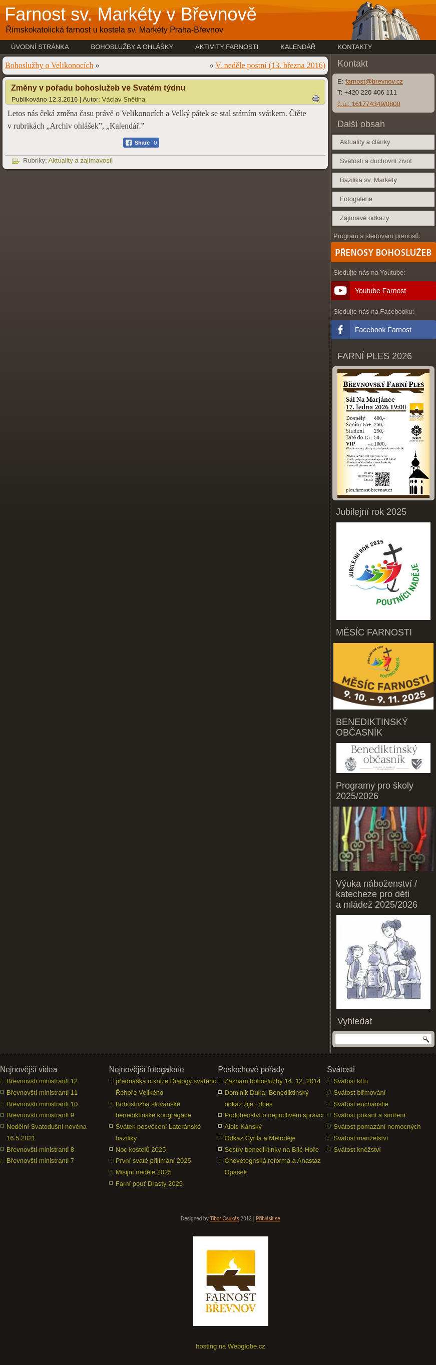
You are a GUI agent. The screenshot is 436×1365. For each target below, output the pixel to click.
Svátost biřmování (359, 1092)
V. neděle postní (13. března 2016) (270, 65)
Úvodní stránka (40, 47)
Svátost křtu (350, 1081)
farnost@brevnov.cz (374, 81)
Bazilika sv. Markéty (368, 180)
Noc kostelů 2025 (141, 1149)
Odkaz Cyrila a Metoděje (260, 1138)
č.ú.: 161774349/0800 (368, 104)
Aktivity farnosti (226, 47)
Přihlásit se (268, 1218)
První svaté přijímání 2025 (153, 1160)
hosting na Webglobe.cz (230, 1346)
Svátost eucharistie (360, 1104)
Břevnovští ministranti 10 (42, 1104)
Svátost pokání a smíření (369, 1115)
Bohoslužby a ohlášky (132, 47)
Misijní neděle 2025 (144, 1172)
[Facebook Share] (141, 143)
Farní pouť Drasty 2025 (149, 1183)
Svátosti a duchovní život (376, 161)
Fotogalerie (356, 199)
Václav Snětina (124, 99)
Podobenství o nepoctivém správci (274, 1115)
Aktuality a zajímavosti (81, 160)
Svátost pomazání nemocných (376, 1126)
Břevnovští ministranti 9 (40, 1115)
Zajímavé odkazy (364, 218)
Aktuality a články (365, 142)
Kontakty (354, 47)
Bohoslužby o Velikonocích (49, 65)
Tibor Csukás (224, 1218)
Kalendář (297, 47)
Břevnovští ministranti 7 (40, 1160)
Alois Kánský (243, 1126)
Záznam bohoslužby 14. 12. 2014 (273, 1081)
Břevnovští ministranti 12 (42, 1081)
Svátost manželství (360, 1138)
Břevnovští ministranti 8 (40, 1149)
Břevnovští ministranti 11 (42, 1092)
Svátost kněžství (357, 1149)
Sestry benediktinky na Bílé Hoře (272, 1149)
